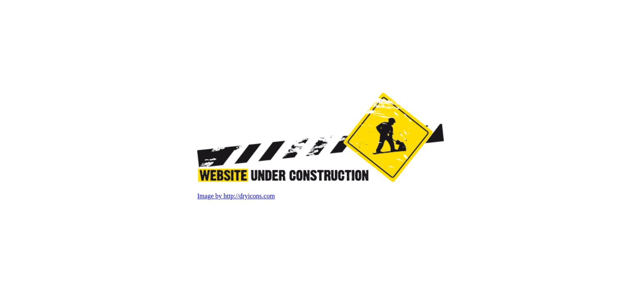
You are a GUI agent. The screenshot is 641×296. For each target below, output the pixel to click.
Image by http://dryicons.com (236, 196)
